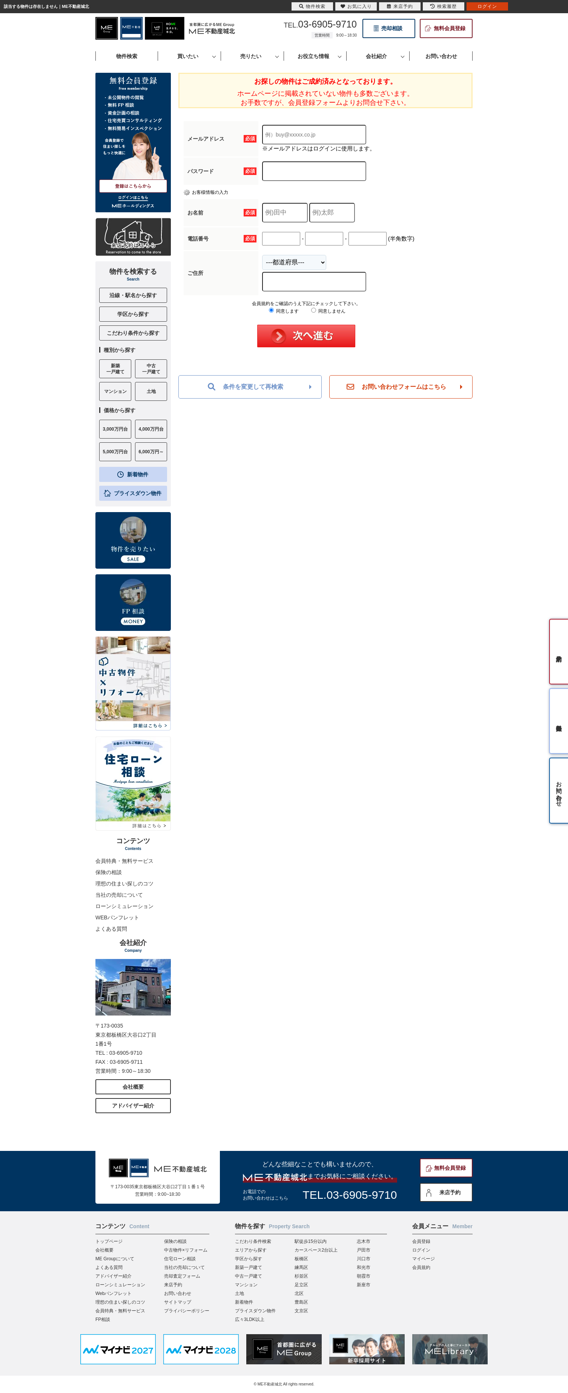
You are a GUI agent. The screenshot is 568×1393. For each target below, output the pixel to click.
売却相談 (391, 28)
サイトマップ (177, 1302)
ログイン (421, 1250)
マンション (246, 1284)
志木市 (363, 1241)
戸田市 (363, 1250)
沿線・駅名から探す (133, 295)
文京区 (301, 1310)
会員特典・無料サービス (124, 861)
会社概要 (133, 1087)
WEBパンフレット (117, 917)
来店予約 (450, 1192)
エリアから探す (251, 1250)
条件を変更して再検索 (245, 386)
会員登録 (421, 1241)
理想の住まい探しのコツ (124, 884)
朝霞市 (363, 1276)
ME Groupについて (114, 1258)
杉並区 (301, 1276)
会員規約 (421, 1267)
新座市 (363, 1284)
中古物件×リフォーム (185, 1250)
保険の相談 (108, 872)
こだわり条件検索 (253, 1241)
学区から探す (133, 314)
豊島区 (301, 1302)
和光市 (363, 1267)
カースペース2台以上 (316, 1250)
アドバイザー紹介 (133, 1106)
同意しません (328, 311)
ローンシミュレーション (124, 906)
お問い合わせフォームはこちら (396, 386)
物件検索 (312, 6)
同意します (284, 311)
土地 (239, 1293)
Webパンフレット (113, 1293)
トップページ (109, 1241)
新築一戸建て (248, 1267)
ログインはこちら (133, 197)
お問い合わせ (177, 1293)
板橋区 (301, 1258)
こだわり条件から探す (133, 333)
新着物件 (137, 474)
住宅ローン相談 (180, 1258)
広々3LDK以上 (249, 1319)
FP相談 (102, 1319)
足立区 (301, 1284)
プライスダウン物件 (137, 493)
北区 (299, 1293)
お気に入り (356, 6)
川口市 (363, 1258)
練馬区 (301, 1267)
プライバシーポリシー (186, 1310)
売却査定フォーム (182, 1276)
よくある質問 (111, 929)
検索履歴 (443, 6)
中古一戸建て (248, 1276)
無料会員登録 (449, 28)
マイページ (423, 1258)
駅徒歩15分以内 (311, 1241)
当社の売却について (119, 895)
